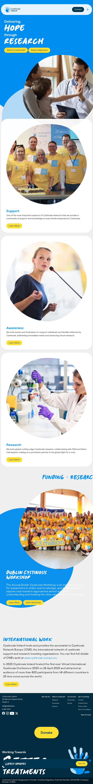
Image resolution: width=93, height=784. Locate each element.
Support (55, 706)
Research (55, 700)
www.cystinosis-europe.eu (40, 660)
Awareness (55, 703)
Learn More (14, 228)
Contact (80, 700)
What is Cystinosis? (16, 50)
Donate (78, 9)
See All (81, 763)
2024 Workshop (33, 602)
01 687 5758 (6, 709)
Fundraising (71, 700)
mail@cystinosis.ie (8, 706)
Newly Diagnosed (39, 50)
